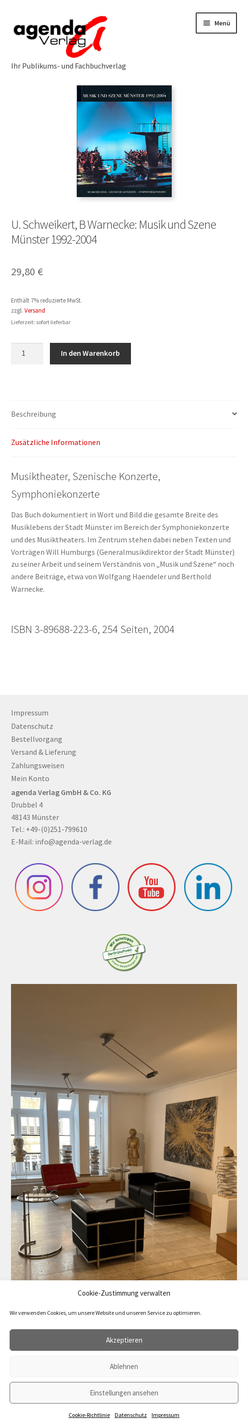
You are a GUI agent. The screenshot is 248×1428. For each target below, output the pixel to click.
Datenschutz (131, 1414)
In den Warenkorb (90, 353)
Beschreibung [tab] (33, 414)
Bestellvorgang (36, 739)
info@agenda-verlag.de (73, 841)
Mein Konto (30, 778)
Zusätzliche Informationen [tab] (55, 442)
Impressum (165, 1414)
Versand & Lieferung (43, 752)
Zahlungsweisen (37, 765)
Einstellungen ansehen (124, 1392)
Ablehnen (124, 1366)
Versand (34, 310)
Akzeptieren (124, 1340)
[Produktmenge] (27, 354)
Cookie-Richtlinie (89, 1414)
